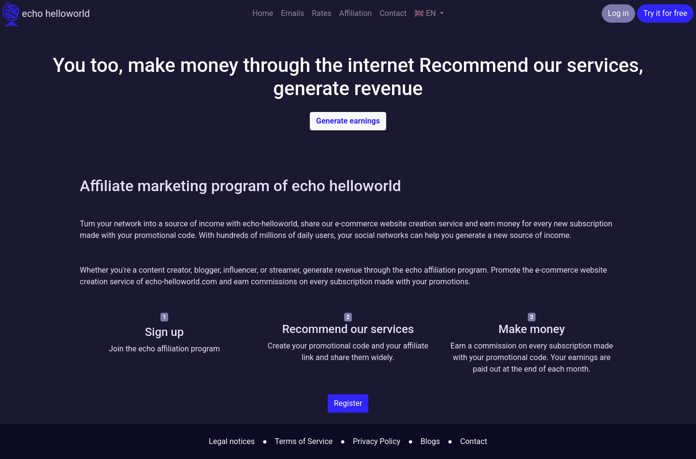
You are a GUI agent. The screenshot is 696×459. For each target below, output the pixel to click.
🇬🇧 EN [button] (425, 13)
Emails (292, 13)
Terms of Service (304, 441)
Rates (322, 13)
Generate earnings (348, 120)
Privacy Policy (377, 441)
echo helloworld (46, 14)
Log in (618, 13)
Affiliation (355, 13)
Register (348, 403)
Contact (392, 13)
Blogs (430, 441)
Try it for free (665, 13)
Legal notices (232, 441)
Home (262, 13)
